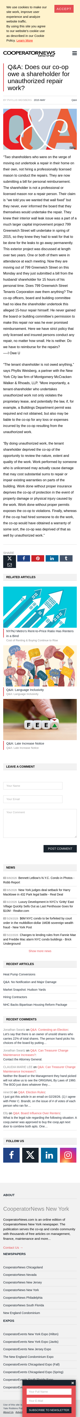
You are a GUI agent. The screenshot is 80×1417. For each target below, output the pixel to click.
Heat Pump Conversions (19, 974)
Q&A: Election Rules (31, 1092)
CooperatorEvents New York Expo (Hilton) (30, 1334)
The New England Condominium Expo (28, 1356)
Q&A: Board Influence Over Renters (36, 1113)
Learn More (24, 40)
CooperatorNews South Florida (23, 1305)
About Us (8, 1412)
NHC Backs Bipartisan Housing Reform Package (35, 1004)
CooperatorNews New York (21, 1290)
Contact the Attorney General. (22, 1059)
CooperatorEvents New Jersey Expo (27, 1349)
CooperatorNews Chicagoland (23, 1267)
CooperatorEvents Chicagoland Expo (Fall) (31, 1364)
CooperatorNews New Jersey (22, 1282)
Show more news (40, 951)
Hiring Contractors (15, 997)
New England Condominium (21, 1313)
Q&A (74, 100)
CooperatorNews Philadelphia (22, 1297)
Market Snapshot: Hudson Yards (24, 989)
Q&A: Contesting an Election (49, 1029)
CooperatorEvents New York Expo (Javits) (30, 1341)
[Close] (64, 9)
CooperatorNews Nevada (19, 1274)
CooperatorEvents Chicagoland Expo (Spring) (33, 1372)
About (9, 1195)
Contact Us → (13, 1247)
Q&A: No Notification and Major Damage (30, 982)
